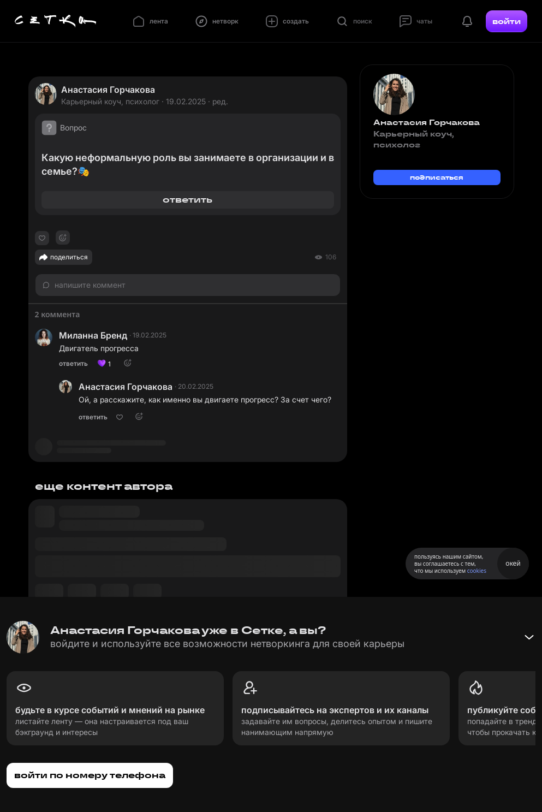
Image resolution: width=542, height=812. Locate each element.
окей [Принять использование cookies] (512, 563)
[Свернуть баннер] (528, 637)
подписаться (436, 177)
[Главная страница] (56, 21)
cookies (476, 570)
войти (506, 21)
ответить (187, 199)
